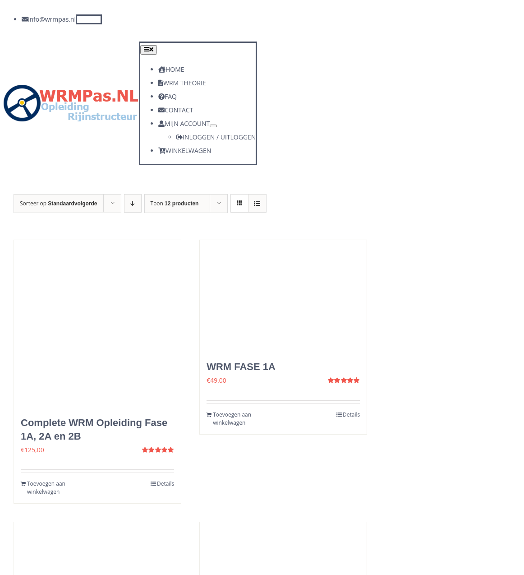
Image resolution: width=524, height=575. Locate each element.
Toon (175, 203)
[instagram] (97, 19)
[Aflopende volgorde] (133, 203)
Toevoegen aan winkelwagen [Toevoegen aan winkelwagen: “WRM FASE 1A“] (232, 419)
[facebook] (80, 19)
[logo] (71, 87)
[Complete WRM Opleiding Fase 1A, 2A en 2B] (97, 323)
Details (165, 483)
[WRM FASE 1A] (283, 296)
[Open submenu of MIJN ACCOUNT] (213, 126)
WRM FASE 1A (241, 366)
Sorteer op (58, 203)
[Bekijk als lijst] (257, 203)
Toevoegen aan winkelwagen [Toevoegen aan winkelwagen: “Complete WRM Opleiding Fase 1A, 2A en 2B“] (46, 488)
